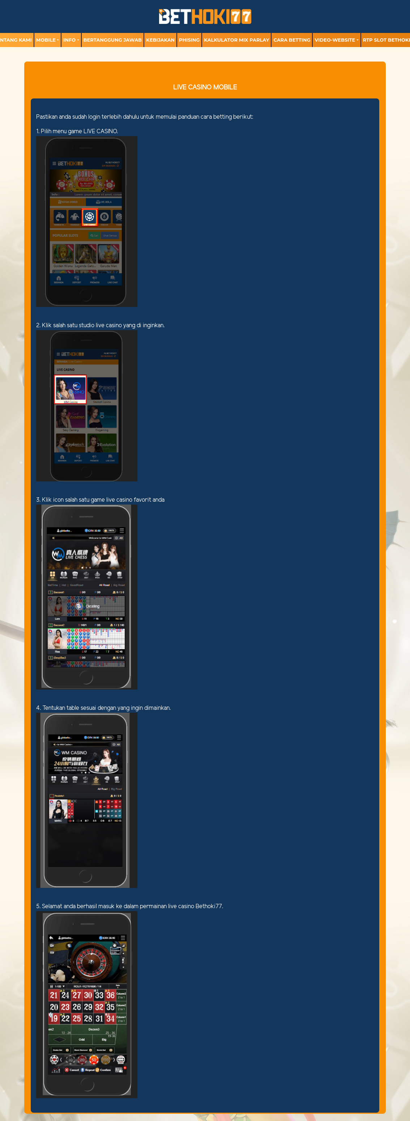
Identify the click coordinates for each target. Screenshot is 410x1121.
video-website (335, 40)
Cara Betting (291, 40)
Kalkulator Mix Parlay (236, 40)
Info (69, 40)
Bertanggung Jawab (113, 40)
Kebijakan (160, 40)
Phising (189, 40)
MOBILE (46, 40)
